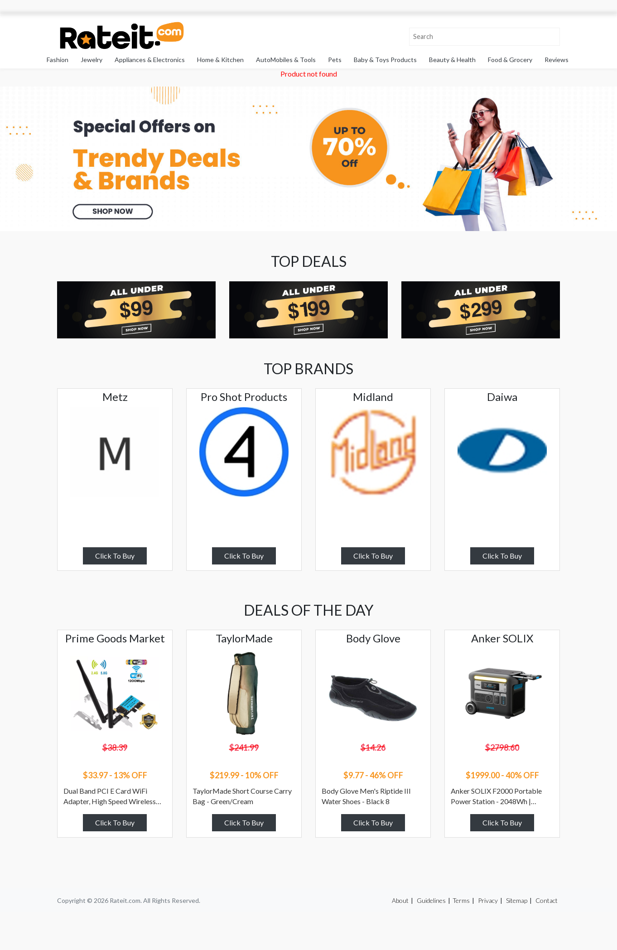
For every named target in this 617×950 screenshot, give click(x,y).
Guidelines (431, 900)
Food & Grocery (510, 59)
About (400, 900)
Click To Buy (115, 555)
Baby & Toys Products (385, 59)
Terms (461, 900)
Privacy (488, 900)
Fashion (57, 59)
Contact (546, 900)
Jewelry (91, 59)
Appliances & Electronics (150, 59)
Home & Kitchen (220, 59)
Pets (335, 59)
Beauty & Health (452, 59)
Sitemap (516, 900)
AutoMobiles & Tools (286, 59)
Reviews (557, 59)
